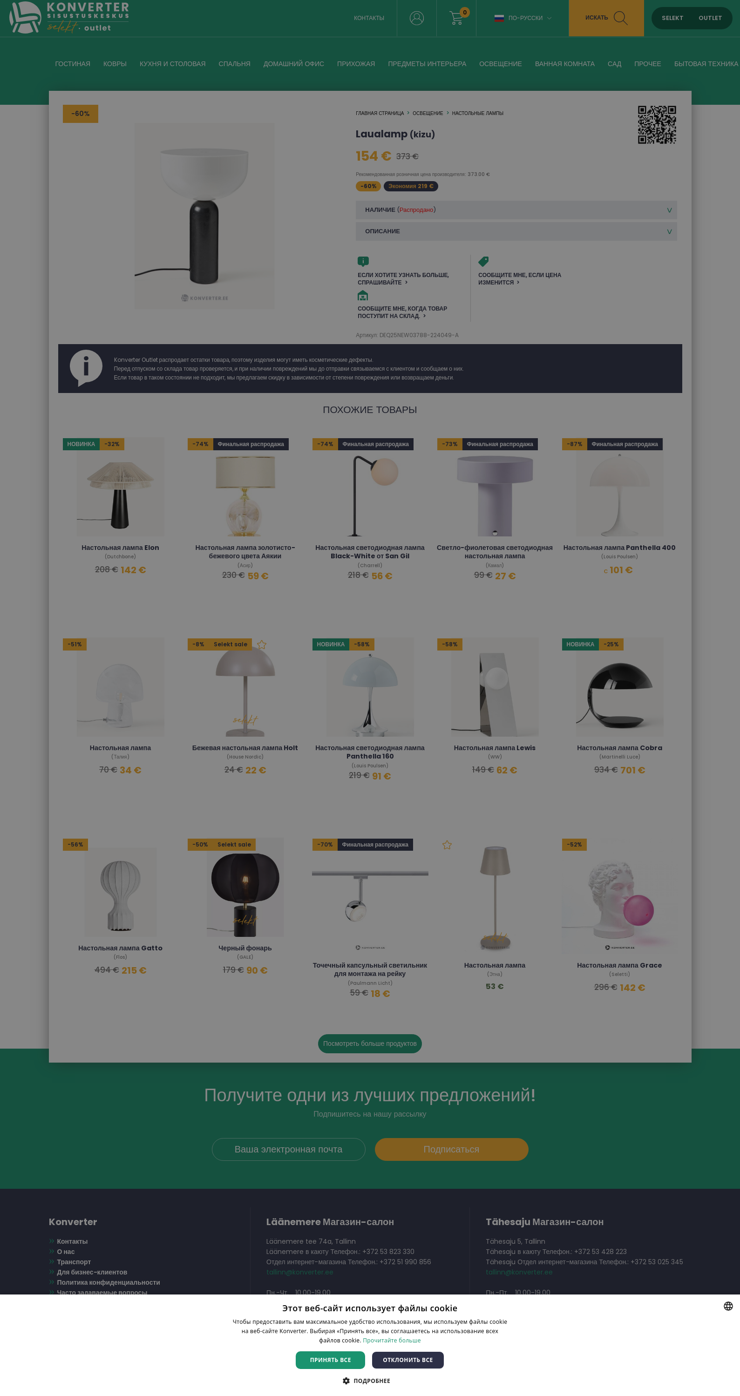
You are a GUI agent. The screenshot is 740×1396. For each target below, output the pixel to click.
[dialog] (370, 698)
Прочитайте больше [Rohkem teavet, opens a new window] (392, 1340)
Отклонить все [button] (408, 1360)
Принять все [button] (330, 1360)
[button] (370, 1380)
